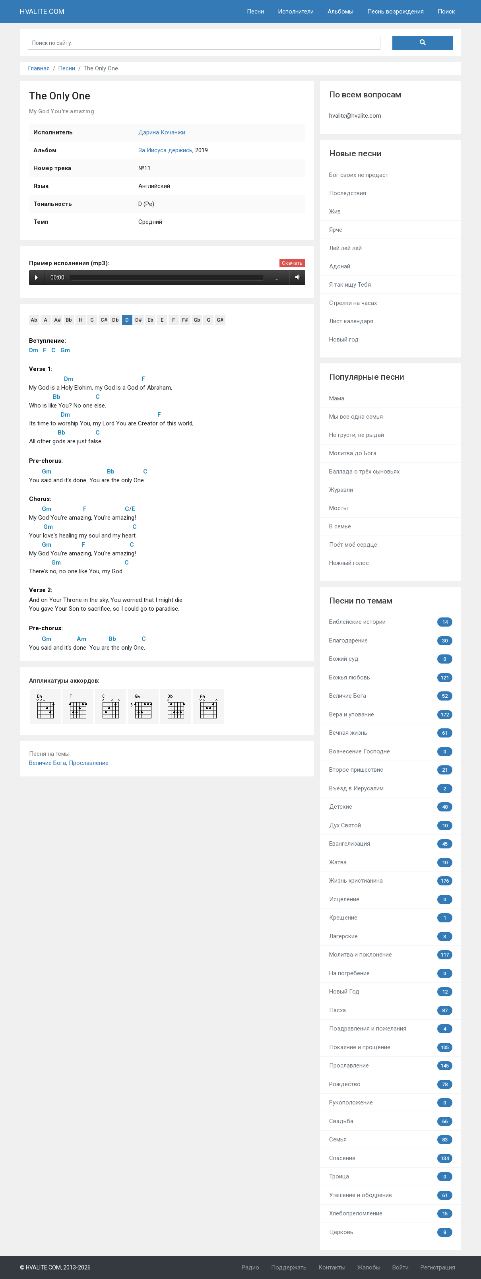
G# (220, 320)
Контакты (331, 1267)
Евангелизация (390, 843)
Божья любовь (390, 677)
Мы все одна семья (356, 416)
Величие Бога (47, 763)
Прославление (89, 763)
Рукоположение (390, 1102)
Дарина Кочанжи (161, 132)
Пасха (390, 1010)
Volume (296, 277)
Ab (34, 320)
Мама (336, 398)
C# (104, 320)
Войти (400, 1267)
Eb (150, 320)
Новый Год (390, 991)
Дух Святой (390, 825)
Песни (255, 11)
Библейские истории (390, 622)
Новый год (344, 339)
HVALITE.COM (42, 11)
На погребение (390, 973)
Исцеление (390, 899)
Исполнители (296, 11)
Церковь (390, 1232)
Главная (39, 68)
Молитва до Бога (352, 453)
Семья (390, 1139)
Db (115, 320)
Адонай (339, 266)
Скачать (292, 263)
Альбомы (340, 11)
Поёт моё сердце (353, 544)
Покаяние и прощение (390, 1047)
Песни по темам (360, 601)
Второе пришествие (390, 769)
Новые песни (355, 153)
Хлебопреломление (390, 1213)
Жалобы (368, 1267)
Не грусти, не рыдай (356, 435)
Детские (390, 806)
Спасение (390, 1158)
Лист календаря (351, 321)
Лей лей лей (345, 248)
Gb (197, 320)
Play (36, 277)
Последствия (347, 193)
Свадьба (390, 1121)
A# (57, 320)
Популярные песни (366, 377)
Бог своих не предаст (358, 175)
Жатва (390, 862)
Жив (335, 211)
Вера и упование (390, 714)
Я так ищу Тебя (350, 284)
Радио (250, 1267)
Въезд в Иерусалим (390, 788)
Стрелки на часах (353, 303)
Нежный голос (349, 563)
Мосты (338, 508)
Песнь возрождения (395, 11)
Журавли (341, 489)
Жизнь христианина (390, 880)
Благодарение (390, 640)
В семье (340, 526)
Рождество (390, 1084)
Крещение (390, 917)
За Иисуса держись (165, 150)
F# (185, 320)
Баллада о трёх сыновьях (364, 471)
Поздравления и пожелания (390, 1028)
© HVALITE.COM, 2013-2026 (55, 1267)
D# (138, 320)
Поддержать (288, 1267)
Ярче (335, 229)
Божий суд (390, 659)
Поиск (446, 11)
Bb (69, 320)
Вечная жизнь (390, 733)
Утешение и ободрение (390, 1195)
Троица (390, 1176)
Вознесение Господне (390, 751)
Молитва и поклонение (390, 954)
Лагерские (390, 936)
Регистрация (438, 1267)
